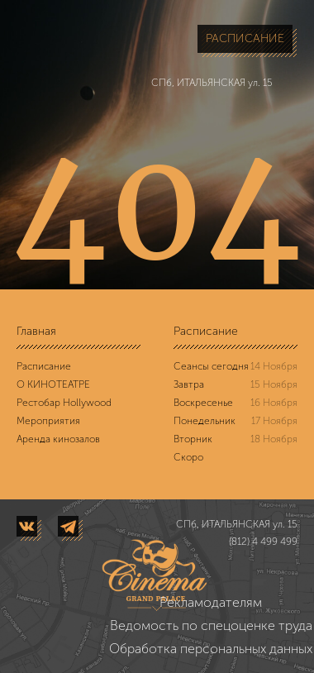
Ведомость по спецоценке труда (211, 625)
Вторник (193, 439)
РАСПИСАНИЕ (245, 38)
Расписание (44, 366)
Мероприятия (48, 421)
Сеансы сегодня (211, 366)
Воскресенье (203, 402)
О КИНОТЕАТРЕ (53, 384)
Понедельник (205, 421)
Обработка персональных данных (210, 648)
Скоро (188, 457)
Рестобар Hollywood (64, 402)
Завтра (189, 384)
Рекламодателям (210, 602)
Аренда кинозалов (58, 439)
